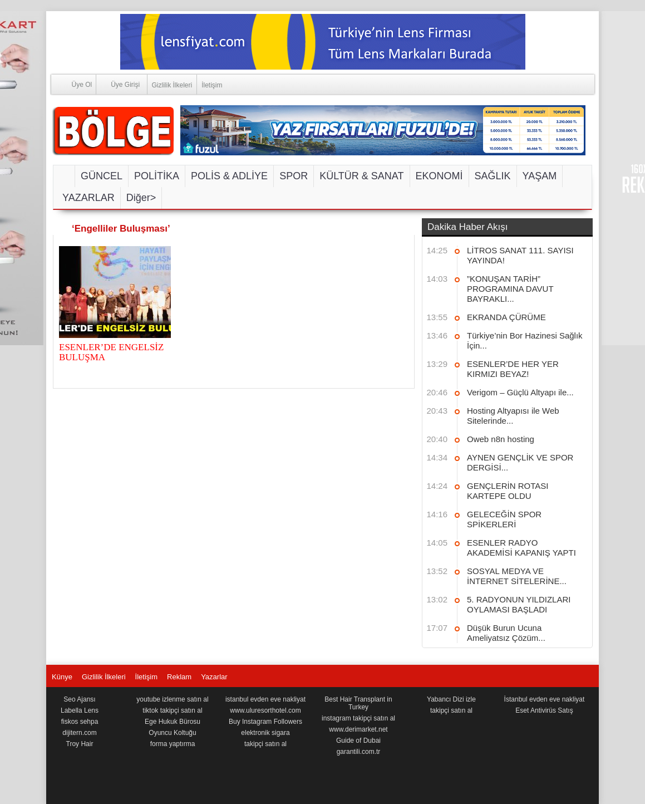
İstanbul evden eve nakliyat (544, 699)
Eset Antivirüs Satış (544, 710)
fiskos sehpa (80, 721)
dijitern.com (79, 733)
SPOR (293, 176)
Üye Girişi (118, 84)
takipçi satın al (265, 744)
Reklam (179, 677)
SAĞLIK (493, 176)
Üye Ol (71, 84)
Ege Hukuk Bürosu (172, 721)
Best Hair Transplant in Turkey (358, 703)
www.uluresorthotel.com (265, 710)
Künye (62, 677)
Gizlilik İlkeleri (172, 85)
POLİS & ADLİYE (229, 176)
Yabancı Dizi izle (451, 699)
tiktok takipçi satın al (172, 710)
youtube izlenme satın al (172, 699)
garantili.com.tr (359, 752)
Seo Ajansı (79, 699)
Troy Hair (79, 744)
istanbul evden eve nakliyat (265, 699)
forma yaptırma (172, 744)
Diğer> (141, 197)
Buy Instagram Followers (265, 721)
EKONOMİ (439, 176)
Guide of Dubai (358, 740)
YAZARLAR (88, 197)
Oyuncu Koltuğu (172, 733)
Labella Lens (80, 710)
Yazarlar (214, 677)
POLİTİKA (156, 176)
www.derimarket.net (358, 729)
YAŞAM (540, 176)
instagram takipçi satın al (358, 718)
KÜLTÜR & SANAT (361, 176)
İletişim (211, 85)
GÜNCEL (101, 176)
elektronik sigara (265, 733)
